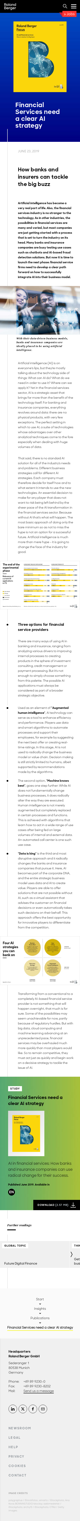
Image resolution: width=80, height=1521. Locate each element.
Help (13, 1447)
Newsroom (20, 1428)
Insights (40, 1309)
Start (40, 1299)
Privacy (16, 1456)
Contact (18, 1475)
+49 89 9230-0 (34, 1381)
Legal (15, 1438)
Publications (40, 1318)
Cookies (17, 1466)
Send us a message (38, 1391)
